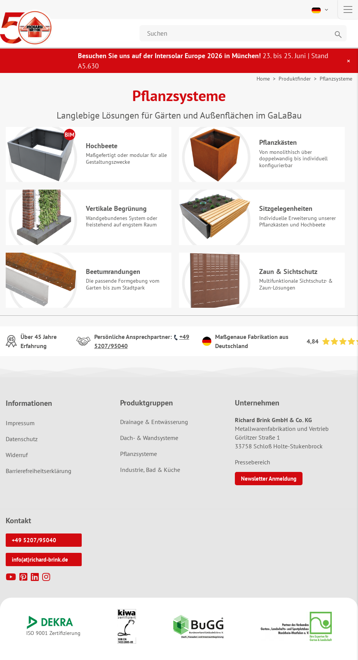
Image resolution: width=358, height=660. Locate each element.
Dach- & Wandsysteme (149, 443)
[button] (320, 9)
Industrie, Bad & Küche (150, 475)
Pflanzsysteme (138, 459)
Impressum (20, 428)
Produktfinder (295, 78)
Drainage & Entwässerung (154, 427)
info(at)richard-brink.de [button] (40, 564)
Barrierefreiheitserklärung (38, 476)
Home (263, 78)
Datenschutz (22, 444)
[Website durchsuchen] (243, 33)
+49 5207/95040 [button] (34, 545)
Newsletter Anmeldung (268, 483)
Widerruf (17, 460)
